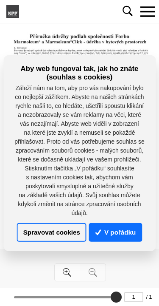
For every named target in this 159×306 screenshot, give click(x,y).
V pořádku (115, 232)
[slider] (116, 297)
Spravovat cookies (51, 232)
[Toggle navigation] (147, 11)
